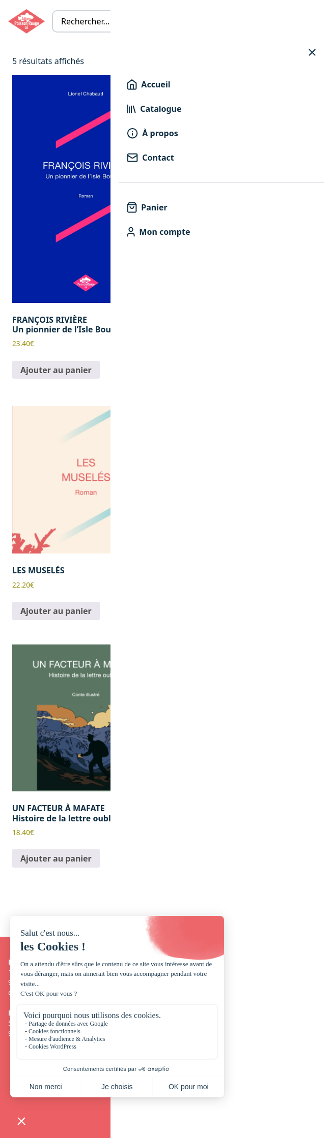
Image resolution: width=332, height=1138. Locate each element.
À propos (152, 133)
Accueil (148, 84)
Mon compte (158, 231)
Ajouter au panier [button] (56, 370)
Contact (150, 157)
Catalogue (154, 108)
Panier (147, 207)
